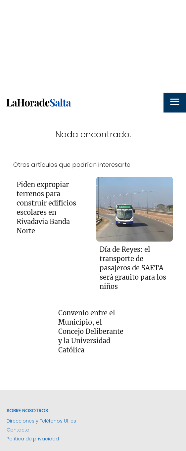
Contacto (18, 430)
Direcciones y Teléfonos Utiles (41, 421)
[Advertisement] (93, 46)
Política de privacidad (33, 438)
